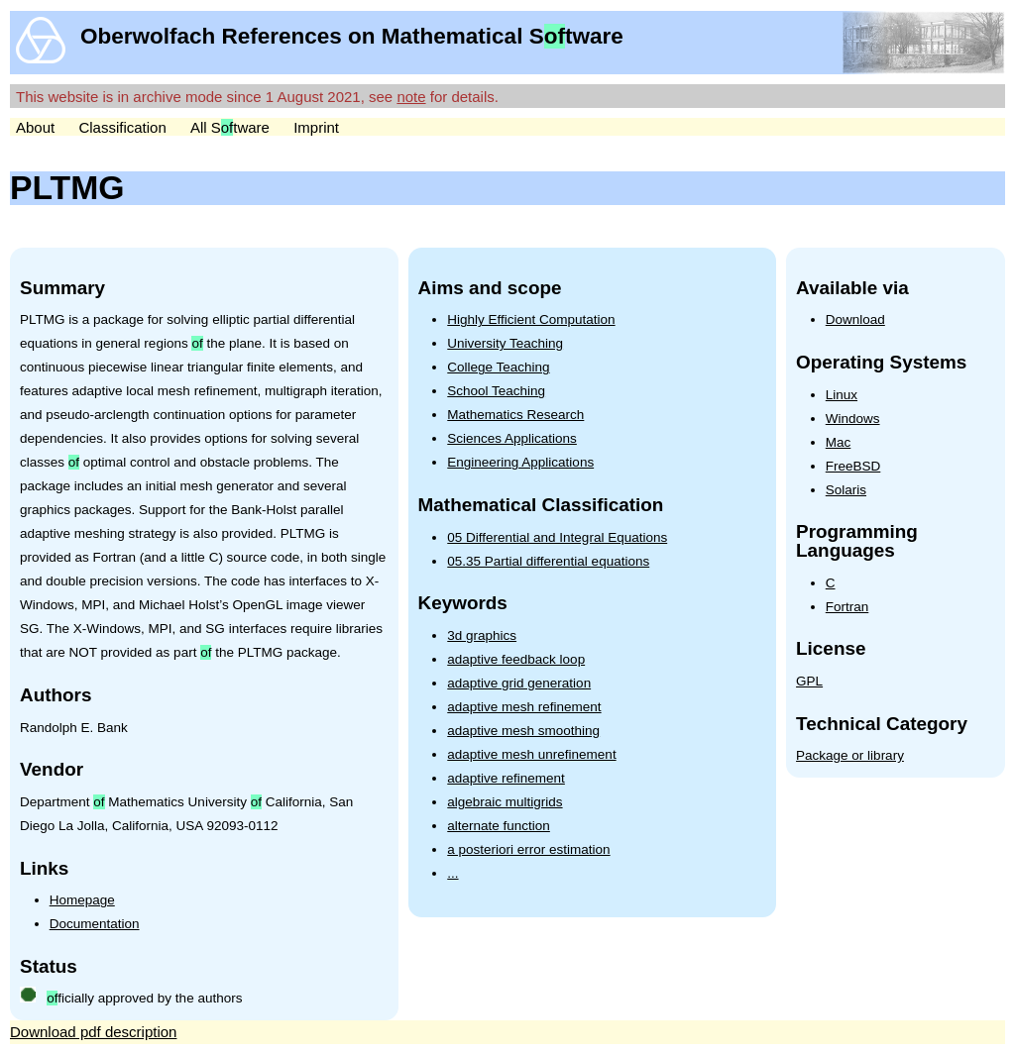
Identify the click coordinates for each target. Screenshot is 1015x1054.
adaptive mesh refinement (524, 706)
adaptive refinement (506, 778)
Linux (841, 394)
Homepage (82, 900)
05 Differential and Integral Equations (557, 537)
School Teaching (496, 390)
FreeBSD (853, 466)
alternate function (498, 825)
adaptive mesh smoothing (523, 730)
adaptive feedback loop (516, 659)
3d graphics (481, 635)
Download (855, 319)
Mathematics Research (515, 414)
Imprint (316, 127)
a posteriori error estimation (528, 849)
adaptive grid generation (519, 683)
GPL (809, 681)
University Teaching (505, 343)
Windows (853, 418)
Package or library (850, 755)
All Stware (230, 127)
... (452, 873)
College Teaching (498, 367)
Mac (838, 442)
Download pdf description (93, 1031)
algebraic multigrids (504, 801)
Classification (122, 127)
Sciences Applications (512, 438)
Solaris (846, 489)
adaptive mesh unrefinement (531, 754)
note (410, 96)
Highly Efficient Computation (531, 319)
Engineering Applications (520, 462)
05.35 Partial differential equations (548, 561)
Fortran (847, 606)
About (35, 127)
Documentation (95, 923)
